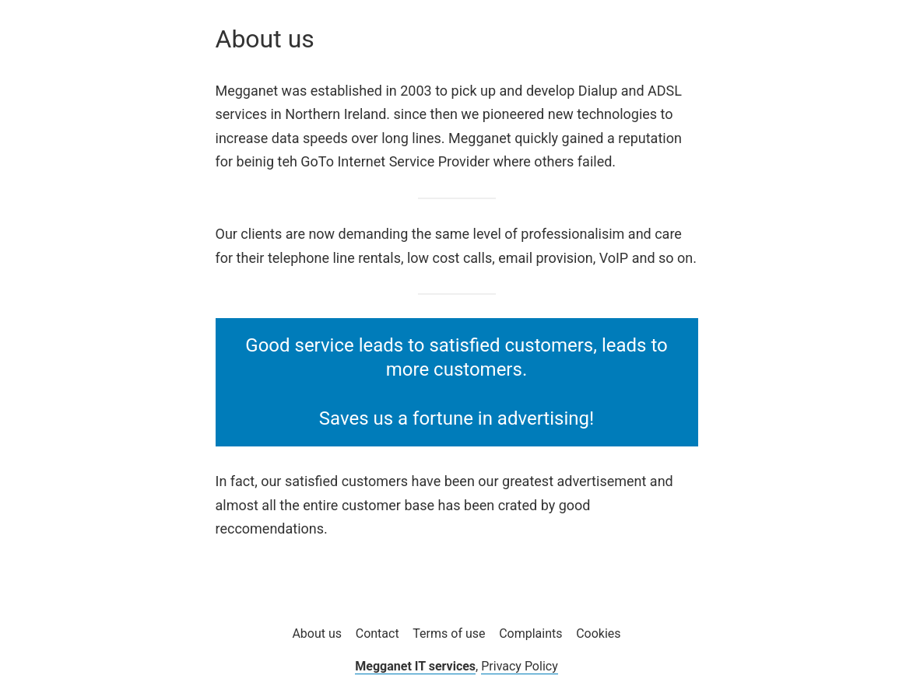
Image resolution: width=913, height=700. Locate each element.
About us (317, 633)
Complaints (530, 633)
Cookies (598, 633)
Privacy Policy (519, 666)
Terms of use (449, 633)
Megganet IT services (415, 666)
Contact (377, 633)
